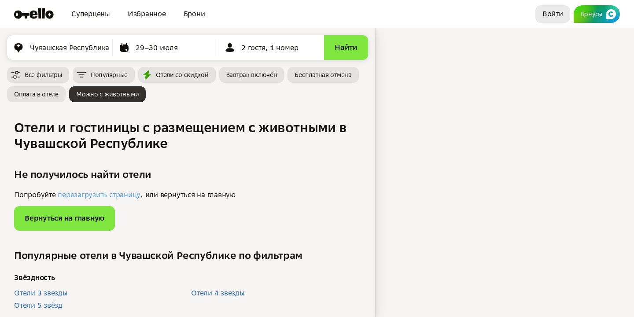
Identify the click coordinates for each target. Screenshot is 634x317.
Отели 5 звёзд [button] (38, 305)
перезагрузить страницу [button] (99, 194)
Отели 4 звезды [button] (218, 292)
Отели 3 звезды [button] (41, 292)
